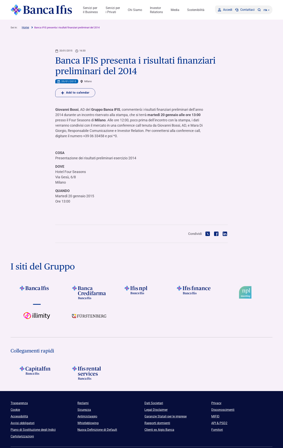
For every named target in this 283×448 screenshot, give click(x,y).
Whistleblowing (88, 423)
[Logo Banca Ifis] (41, 9)
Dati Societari (153, 403)
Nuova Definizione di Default (97, 430)
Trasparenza (19, 403)
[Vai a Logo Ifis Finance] (194, 292)
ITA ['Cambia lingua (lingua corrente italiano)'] (266, 10)
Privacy (216, 403)
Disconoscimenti (222, 410)
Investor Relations (156, 10)
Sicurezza (84, 410)
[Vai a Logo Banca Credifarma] (89, 292)
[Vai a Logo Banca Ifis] (37, 292)
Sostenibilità (195, 10)
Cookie (15, 410)
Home (25, 27)
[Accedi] (225, 9)
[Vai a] (141, 292)
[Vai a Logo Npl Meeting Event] (246, 292)
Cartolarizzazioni (22, 436)
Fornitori (217, 430)
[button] (259, 9)
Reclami (83, 403)
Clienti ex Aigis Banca (159, 430)
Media (175, 10)
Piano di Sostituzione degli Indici (33, 430)
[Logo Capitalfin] (37, 372)
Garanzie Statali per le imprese (165, 416)
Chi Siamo (135, 10)
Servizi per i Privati (113, 10)
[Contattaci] (245, 9)
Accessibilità (19, 416)
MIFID (215, 416)
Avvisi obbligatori (22, 423)
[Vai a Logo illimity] (37, 319)
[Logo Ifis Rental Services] (89, 372)
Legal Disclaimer (156, 410)
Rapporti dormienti (157, 423)
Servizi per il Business (90, 10)
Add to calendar (75, 92)
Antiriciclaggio (87, 416)
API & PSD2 (219, 423)
